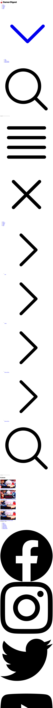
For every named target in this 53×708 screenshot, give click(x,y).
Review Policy (6, 62)
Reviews (3, 5)
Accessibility (4, 525)
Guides (3, 6)
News (3, 4)
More (3, 225)
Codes (3, 7)
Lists (5, 59)
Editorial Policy (5, 528)
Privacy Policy (6, 61)
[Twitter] (26, 685)
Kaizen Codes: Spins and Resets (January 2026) (8, 499)
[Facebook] (26, 581)
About (5, 60)
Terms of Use (4, 526)
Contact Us (4, 524)
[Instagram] (26, 633)
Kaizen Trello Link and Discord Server (6, 488)
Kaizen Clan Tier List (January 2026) (6, 509)
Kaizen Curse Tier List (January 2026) (6, 520)
